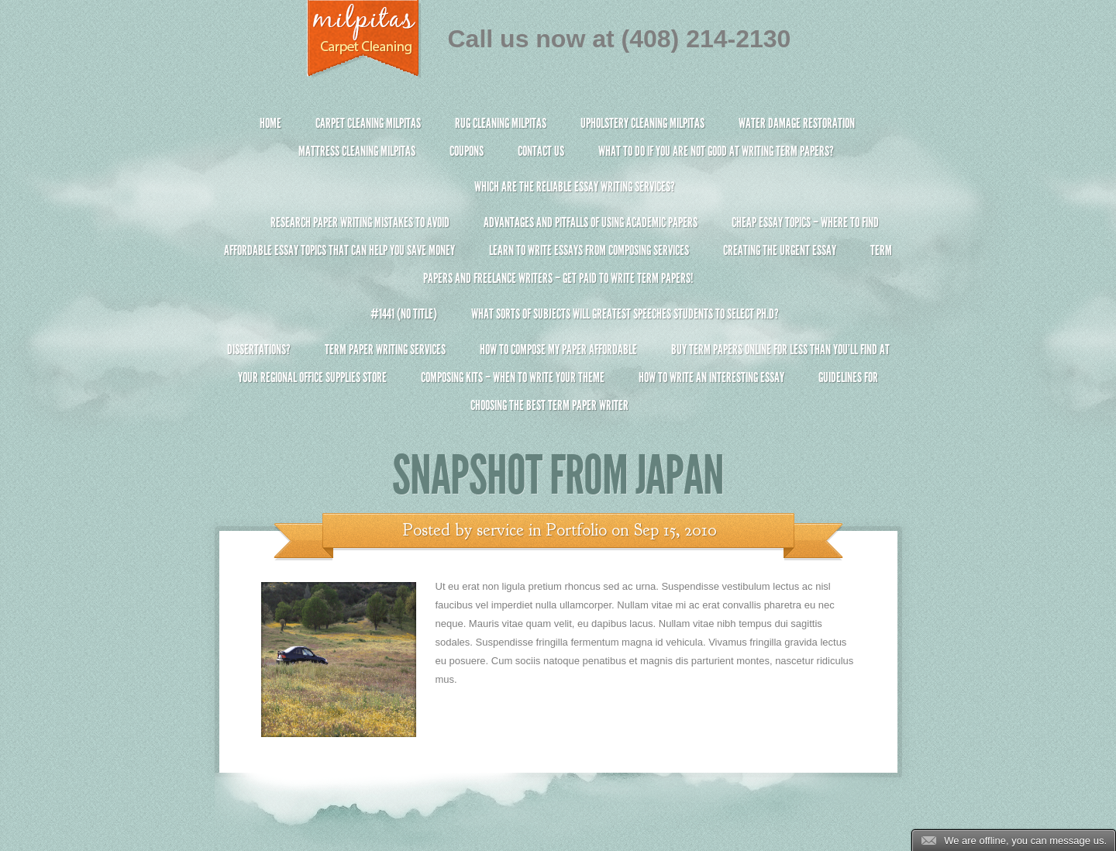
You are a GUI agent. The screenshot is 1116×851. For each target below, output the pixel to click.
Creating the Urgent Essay (779, 250)
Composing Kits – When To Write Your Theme (512, 377)
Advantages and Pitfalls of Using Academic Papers (591, 222)
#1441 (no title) (403, 313)
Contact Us (541, 151)
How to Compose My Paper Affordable (558, 349)
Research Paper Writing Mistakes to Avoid (360, 222)
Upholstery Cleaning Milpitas (642, 123)
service (500, 530)
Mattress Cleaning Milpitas (356, 151)
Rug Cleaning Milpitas (500, 123)
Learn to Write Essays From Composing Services (589, 250)
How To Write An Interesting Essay (711, 377)
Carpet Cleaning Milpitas (368, 123)
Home (270, 123)
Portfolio (576, 530)
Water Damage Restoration (797, 123)
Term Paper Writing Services (385, 349)
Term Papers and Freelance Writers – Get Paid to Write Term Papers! (558, 271)
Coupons (467, 151)
